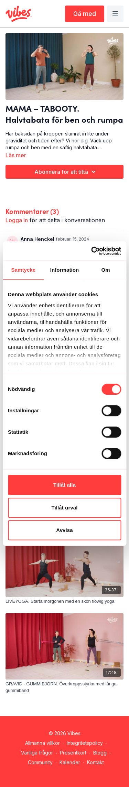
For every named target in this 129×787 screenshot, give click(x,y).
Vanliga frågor (37, 753)
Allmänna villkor (42, 743)
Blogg (100, 753)
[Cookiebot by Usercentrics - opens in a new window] (92, 250)
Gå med (84, 13)
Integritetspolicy (85, 743)
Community (40, 762)
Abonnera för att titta (66, 172)
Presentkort (73, 753)
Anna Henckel (37, 239)
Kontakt (95, 762)
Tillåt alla (64, 485)
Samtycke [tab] (23, 270)
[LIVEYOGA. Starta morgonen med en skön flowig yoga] (64, 601)
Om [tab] (105, 270)
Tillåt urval (65, 507)
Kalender (70, 762)
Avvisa (64, 530)
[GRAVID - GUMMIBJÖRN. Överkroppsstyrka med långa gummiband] (64, 687)
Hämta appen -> (66, 772)
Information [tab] (64, 270)
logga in (17, 220)
